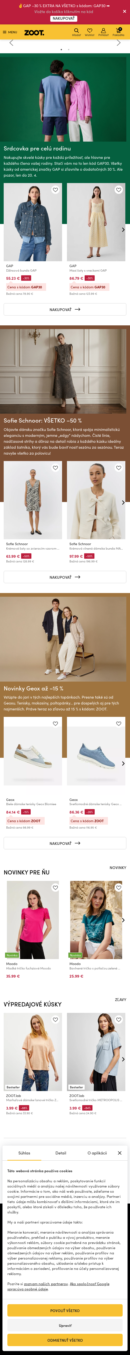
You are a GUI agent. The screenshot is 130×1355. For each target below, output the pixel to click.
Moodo (11, 963)
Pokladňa (118, 32)
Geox (10, 800)
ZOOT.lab (13, 1095)
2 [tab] (68, 49)
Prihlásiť (103, 32)
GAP (9, 265)
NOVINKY (118, 867)
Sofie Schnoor (17, 543)
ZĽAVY (120, 999)
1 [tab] (61, 49)
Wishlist (89, 32)
